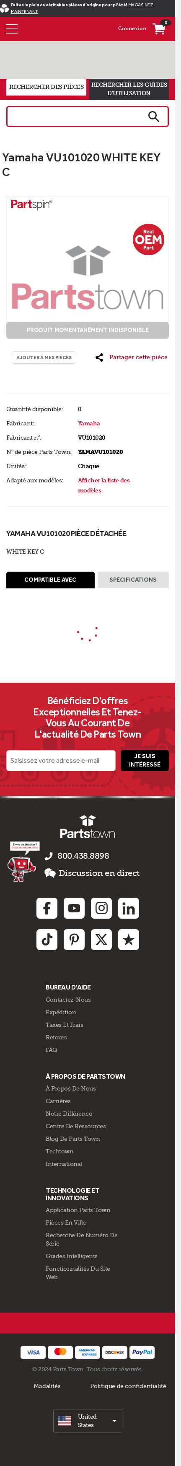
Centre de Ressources (76, 1126)
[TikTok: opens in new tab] (46, 939)
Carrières (58, 1101)
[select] (87, 1420)
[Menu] (12, 29)
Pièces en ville (66, 1222)
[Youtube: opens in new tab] (74, 908)
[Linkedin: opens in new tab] (128, 908)
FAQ (51, 1049)
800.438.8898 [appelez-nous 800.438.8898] (83, 856)
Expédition (61, 1012)
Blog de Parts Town (73, 1138)
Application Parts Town (78, 1210)
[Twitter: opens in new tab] (101, 939)
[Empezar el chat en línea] (24, 861)
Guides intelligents (72, 1256)
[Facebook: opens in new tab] (46, 908)
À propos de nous (71, 1088)
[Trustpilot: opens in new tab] (128, 939)
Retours (56, 1037)
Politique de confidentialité (128, 1386)
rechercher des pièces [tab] (46, 87)
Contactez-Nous (68, 999)
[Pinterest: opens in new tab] (74, 939)
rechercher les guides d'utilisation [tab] (129, 89)
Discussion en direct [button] (92, 873)
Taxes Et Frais (64, 1024)
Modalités (47, 1386)
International (64, 1163)
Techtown (59, 1151)
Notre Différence (69, 1113)
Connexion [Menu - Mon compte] (132, 28)
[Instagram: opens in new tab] (101, 908)
